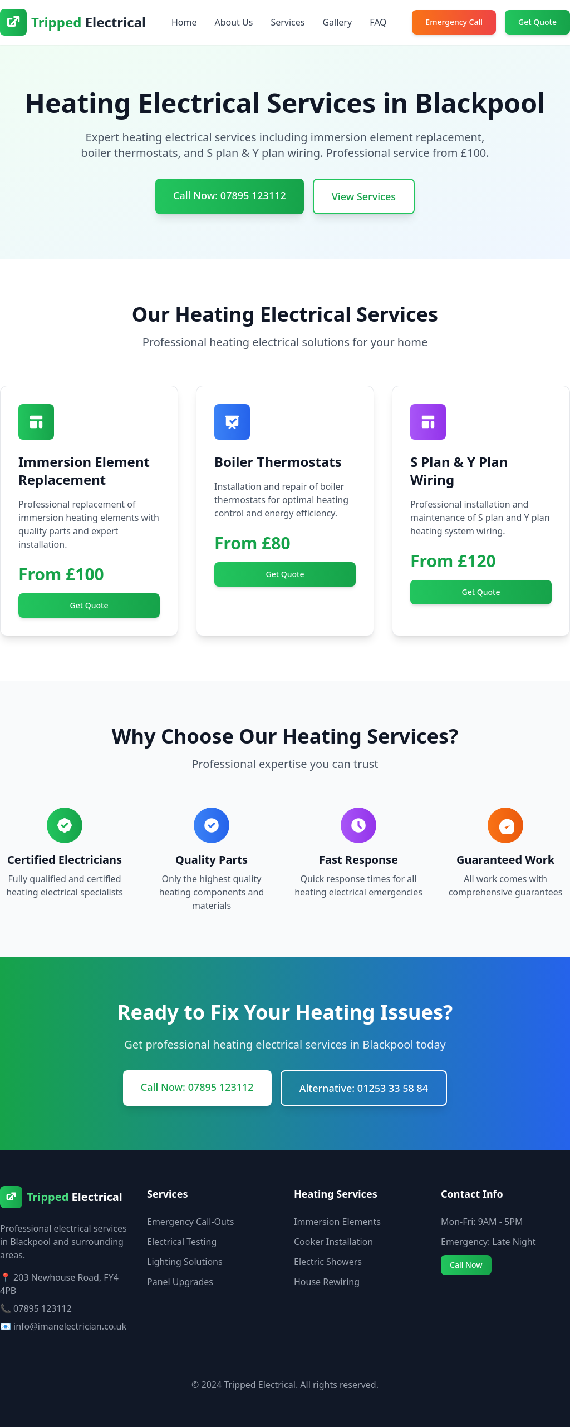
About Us (233, 22)
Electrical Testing (182, 1242)
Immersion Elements (337, 1222)
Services (287, 22)
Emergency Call (454, 22)
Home (184, 22)
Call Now (466, 1264)
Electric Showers (328, 1262)
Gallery (337, 22)
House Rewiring (327, 1282)
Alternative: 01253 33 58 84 (364, 1088)
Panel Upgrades (180, 1282)
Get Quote (537, 22)
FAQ (378, 22)
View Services (364, 196)
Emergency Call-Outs (190, 1222)
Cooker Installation (333, 1242)
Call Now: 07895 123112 (229, 195)
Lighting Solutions (185, 1262)
